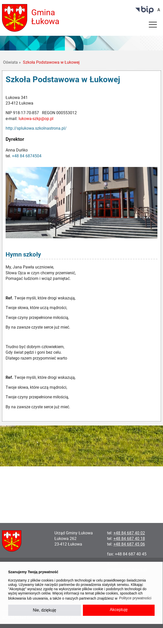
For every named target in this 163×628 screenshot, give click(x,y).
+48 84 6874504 (26, 156)
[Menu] (153, 26)
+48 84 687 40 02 (129, 533)
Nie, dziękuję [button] (44, 610)
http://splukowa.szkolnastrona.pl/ (36, 128)
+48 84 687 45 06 (129, 544)
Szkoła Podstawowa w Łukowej (51, 62)
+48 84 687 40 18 (129, 538)
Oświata (12, 62)
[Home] (14, 17)
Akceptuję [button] (119, 609)
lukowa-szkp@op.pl (36, 118)
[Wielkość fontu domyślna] (158, 10)
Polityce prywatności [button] (135, 598)
